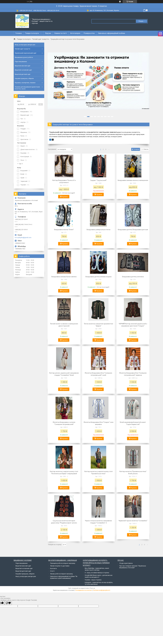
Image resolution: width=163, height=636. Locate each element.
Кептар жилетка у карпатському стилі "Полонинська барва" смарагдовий (64, 472)
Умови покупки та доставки (59, 566)
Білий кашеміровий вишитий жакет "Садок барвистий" (133, 423)
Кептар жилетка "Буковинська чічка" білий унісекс (132, 472)
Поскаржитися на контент (83, 590)
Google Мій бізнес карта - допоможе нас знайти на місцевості (98, 576)
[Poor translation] (8, 603)
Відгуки (48, 33)
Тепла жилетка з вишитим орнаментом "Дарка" (98, 325)
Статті (52, 571)
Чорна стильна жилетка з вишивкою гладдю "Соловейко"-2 (98, 522)
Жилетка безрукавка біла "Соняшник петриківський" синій (98, 374)
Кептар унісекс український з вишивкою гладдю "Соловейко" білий (64, 374)
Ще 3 (21, 164)
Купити (65, 197)
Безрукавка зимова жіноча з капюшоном (133, 180)
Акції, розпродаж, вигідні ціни (25, 44)
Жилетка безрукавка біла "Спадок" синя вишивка (98, 423)
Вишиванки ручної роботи (24, 57)
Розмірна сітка (89, 33)
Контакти (53, 568)
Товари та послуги (32, 33)
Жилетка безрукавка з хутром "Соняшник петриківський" (64, 423)
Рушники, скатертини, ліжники (25, 82)
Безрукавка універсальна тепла (98, 229)
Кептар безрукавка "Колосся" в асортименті (64, 181)
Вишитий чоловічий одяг (23, 70)
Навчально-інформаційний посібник (111, 33)
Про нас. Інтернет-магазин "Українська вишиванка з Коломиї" (132, 566)
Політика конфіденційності (101, 590)
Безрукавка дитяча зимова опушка (98, 276)
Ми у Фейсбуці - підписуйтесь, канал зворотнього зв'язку (97, 569)
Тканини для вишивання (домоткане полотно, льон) (27, 88)
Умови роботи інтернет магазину (61, 574)
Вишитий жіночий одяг (22, 66)
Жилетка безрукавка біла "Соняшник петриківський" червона (133, 374)
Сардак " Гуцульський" (98, 180)
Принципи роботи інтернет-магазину (62, 563)
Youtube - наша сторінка (93, 580)
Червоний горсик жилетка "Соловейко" (133, 521)
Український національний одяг (25, 53)
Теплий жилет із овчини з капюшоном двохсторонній (64, 325)
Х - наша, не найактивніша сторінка (97, 572)
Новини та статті (60, 33)
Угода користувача (126, 563)
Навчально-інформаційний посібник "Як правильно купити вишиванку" (63, 577)
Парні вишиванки (21, 61)
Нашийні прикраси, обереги (24, 78)
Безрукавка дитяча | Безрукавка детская (133, 229)
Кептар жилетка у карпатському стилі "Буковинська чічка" (98, 472)
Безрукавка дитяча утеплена (133, 276)
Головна (18, 33)
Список (145, 149)
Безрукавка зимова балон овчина (63, 276)
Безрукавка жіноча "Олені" (64, 229)
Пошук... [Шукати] (141, 21)
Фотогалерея (75, 33)
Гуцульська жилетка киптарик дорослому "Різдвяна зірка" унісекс (64, 522)
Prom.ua (92, 588)
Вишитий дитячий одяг (22, 74)
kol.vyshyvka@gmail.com (23, 237)
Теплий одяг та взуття (40, 39)
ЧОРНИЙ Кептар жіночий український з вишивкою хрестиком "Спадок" (133, 325)
